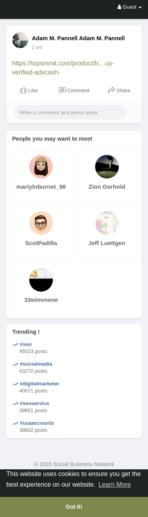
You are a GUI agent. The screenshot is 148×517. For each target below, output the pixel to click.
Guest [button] (130, 7)
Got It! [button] (74, 507)
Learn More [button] (115, 484)
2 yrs (37, 47)
